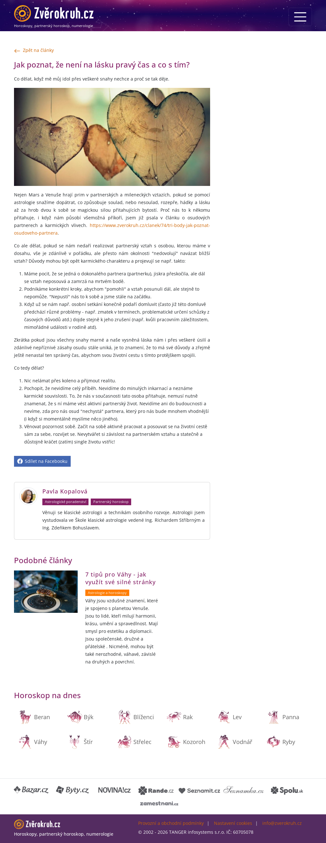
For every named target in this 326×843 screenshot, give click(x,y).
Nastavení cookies (233, 823)
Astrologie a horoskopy (107, 593)
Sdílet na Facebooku (42, 461)
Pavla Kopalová (65, 491)
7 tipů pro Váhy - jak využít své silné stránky (120, 578)
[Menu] (300, 17)
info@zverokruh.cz (282, 823)
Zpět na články (34, 50)
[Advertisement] (265, 99)
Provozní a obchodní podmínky (171, 823)
